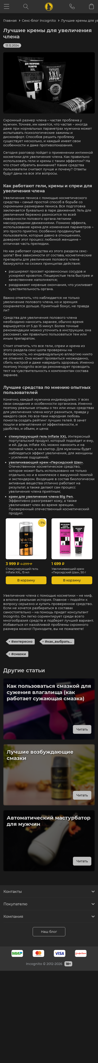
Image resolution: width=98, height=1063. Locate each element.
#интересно (21, 641)
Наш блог (49, 932)
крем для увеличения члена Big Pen (41, 497)
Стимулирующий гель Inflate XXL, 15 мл (22, 570)
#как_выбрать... (58, 641)
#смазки (18, 654)
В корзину (26, 580)
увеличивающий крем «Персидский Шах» (46, 462)
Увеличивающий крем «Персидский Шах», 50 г (69, 570)
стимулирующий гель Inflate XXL (37, 436)
